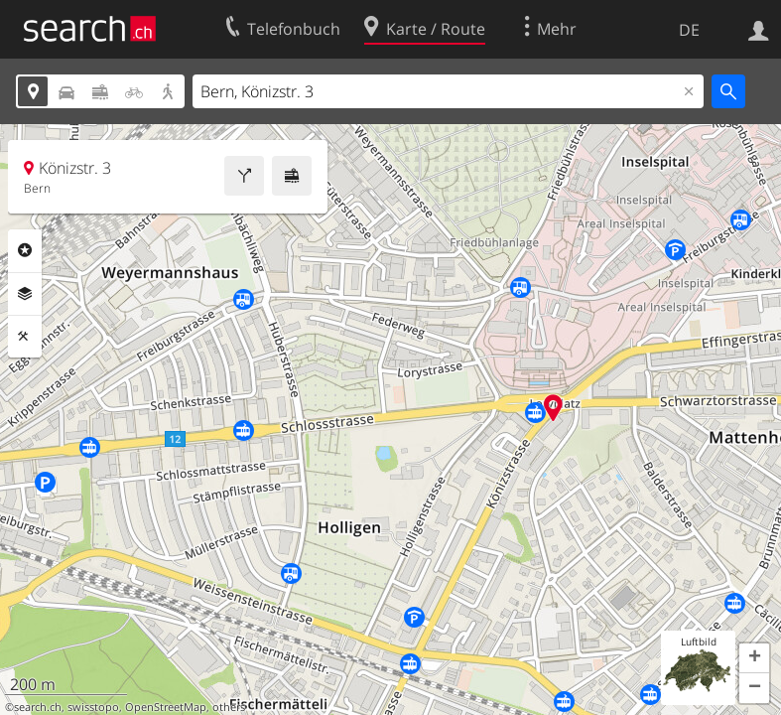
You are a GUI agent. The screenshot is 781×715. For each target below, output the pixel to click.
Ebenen (25, 294)
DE (689, 30)
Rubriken (25, 250)
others (228, 707)
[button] (754, 658)
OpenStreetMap (165, 707)
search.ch (38, 707)
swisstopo (93, 707)
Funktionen (25, 337)
